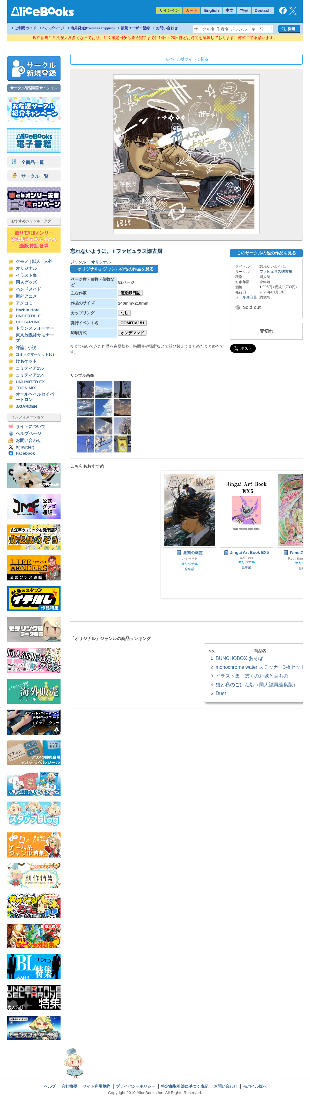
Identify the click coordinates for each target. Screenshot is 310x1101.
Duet (221, 693)
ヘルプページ (53, 28)
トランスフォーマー (35, 328)
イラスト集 (26, 275)
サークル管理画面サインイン (34, 88)
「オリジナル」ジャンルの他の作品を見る (113, 268)
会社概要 (69, 1086)
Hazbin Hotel (28, 310)
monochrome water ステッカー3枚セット (260, 667)
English (211, 10)
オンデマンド (132, 333)
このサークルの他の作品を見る (266, 252)
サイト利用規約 (96, 1086)
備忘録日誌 (130, 293)
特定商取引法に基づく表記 (184, 1086)
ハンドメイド (28, 289)
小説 (32, 347)
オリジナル (26, 268)
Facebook (25, 453)
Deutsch (263, 10)
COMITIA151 (132, 323)
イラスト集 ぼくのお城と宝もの (252, 675)
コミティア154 (30, 375)
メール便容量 (246, 297)
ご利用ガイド (25, 28)
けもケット (26, 361)
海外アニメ (26, 296)
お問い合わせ (167, 28)
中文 (229, 10)
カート (191, 10)
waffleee (246, 557)
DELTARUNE (28, 322)
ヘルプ (50, 1086)
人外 (48, 261)
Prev (170, 535)
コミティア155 (30, 368)
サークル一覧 (30, 176)
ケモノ (22, 261)
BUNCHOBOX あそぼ (239, 658)
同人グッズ (26, 282)
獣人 (36, 261)
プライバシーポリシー (135, 1086)
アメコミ (24, 303)
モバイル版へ (255, 1086)
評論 (20, 347)
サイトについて (30, 426)
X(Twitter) (25, 447)
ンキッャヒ (189, 558)
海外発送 (93, 28)
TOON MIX (26, 388)
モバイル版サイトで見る (186, 59)
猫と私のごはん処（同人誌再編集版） (257, 684)
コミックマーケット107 (35, 354)
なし (124, 313)
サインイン (169, 10)
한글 (244, 10)
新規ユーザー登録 (135, 28)
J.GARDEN (26, 406)
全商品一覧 (28, 162)
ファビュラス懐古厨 (275, 272)
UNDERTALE (28, 316)
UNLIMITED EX (30, 382)
